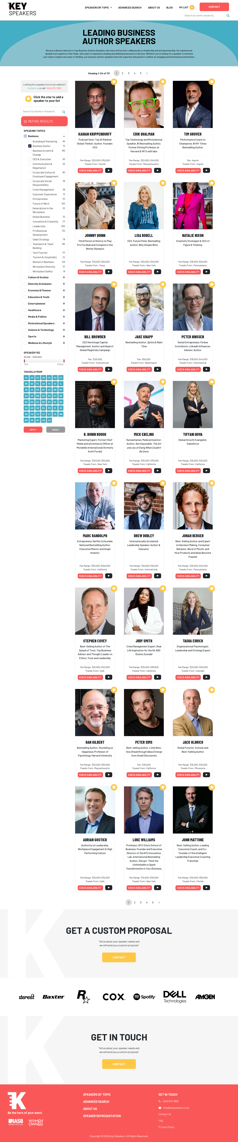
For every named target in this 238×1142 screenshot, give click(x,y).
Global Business (41, 216)
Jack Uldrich (193, 742)
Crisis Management (43, 189)
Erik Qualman (143, 134)
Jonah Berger (193, 535)
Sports (32, 336)
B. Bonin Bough (95, 434)
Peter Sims (143, 742)
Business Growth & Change (43, 152)
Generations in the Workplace (43, 210)
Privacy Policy (166, 1126)
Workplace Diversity (44, 266)
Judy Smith (144, 640)
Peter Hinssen (193, 336)
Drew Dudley (144, 535)
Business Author (42, 145)
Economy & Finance (39, 290)
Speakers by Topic (97, 1094)
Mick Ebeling (144, 434)
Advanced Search (129, 7)
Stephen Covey (95, 640)
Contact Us (165, 1114)
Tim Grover (193, 134)
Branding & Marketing (45, 141)
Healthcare (34, 310)
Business (33, 136)
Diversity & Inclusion (39, 283)
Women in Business (43, 261)
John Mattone (193, 839)
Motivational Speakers (41, 323)
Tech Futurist (40, 252)
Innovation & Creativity (45, 221)
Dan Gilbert (95, 742)
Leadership (39, 226)
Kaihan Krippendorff (95, 134)
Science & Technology (41, 329)
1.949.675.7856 (170, 1101)
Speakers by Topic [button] (97, 7)
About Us (154, 7)
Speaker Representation (102, 1116)
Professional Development (40, 232)
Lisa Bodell (144, 235)
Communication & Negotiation (42, 165)
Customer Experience (45, 194)
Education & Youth (38, 296)
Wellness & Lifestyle (40, 342)
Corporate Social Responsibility (42, 182)
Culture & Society (38, 277)
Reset (55, 429)
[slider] (24, 360)
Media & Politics (37, 316)
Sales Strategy (41, 239)
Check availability (90, 170)
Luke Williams (144, 839)
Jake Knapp (144, 336)
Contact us (33, 88)
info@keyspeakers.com (176, 1107)
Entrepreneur (40, 198)
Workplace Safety (43, 271)
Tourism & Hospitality (45, 257)
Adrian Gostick (95, 839)
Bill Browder (95, 336)
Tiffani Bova (192, 434)
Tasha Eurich (193, 640)
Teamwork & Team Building (43, 245)
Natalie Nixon (193, 235)
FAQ (161, 1120)
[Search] (203, 15)
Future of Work (41, 203)
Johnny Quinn (95, 235)
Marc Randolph (95, 535)
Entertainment (36, 303)
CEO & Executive (42, 159)
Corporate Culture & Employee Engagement (45, 174)
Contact (214, 6)
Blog (169, 7)
